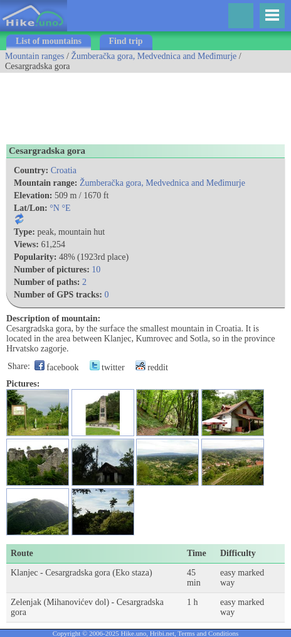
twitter (107, 367)
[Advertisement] (100, 104)
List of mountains (49, 41)
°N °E (60, 208)
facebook (56, 367)
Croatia (64, 170)
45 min (194, 577)
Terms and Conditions (207, 633)
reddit (151, 367)
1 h (192, 602)
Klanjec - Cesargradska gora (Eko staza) (81, 572)
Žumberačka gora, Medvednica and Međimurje (153, 56)
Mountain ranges (34, 56)
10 (96, 269)
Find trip (126, 41)
